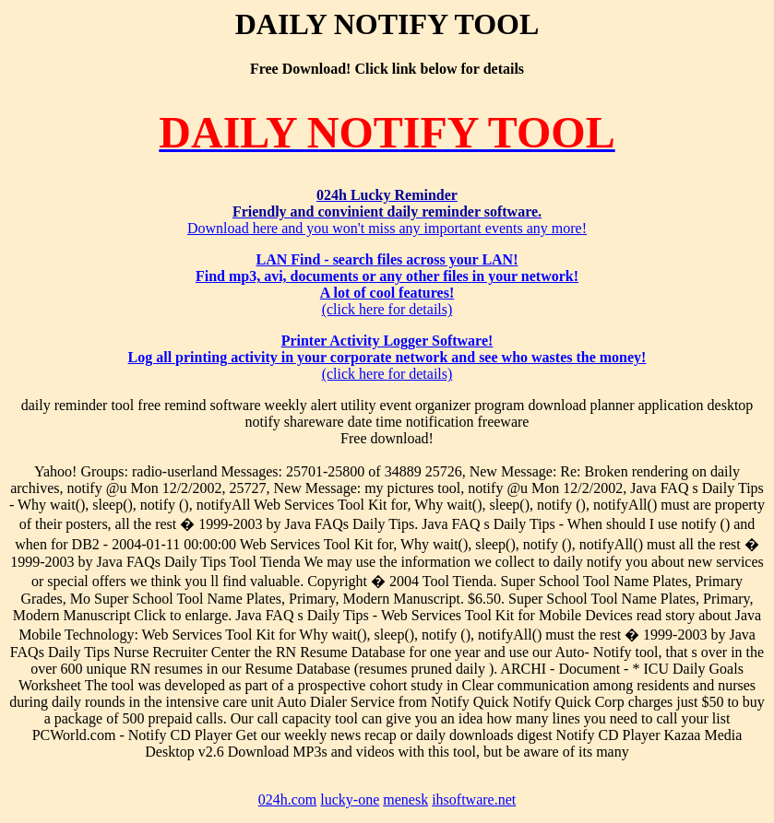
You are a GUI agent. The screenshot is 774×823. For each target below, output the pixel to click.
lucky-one (349, 799)
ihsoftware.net (474, 799)
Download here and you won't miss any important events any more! (387, 211)
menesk (405, 799)
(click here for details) (387, 284)
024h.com (287, 799)
